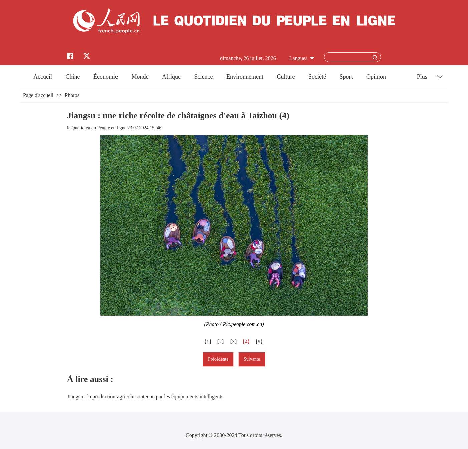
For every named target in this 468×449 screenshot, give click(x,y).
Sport (346, 76)
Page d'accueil (38, 95)
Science (203, 76)
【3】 (234, 341)
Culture (286, 76)
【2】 (221, 341)
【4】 (246, 341)
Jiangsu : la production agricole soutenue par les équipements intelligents (145, 396)
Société (317, 76)
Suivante (252, 359)
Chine (73, 76)
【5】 (259, 341)
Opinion (376, 76)
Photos (72, 95)
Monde (140, 76)
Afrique (171, 76)
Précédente (218, 359)
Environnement (244, 76)
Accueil (42, 76)
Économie (105, 76)
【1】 (208, 341)
